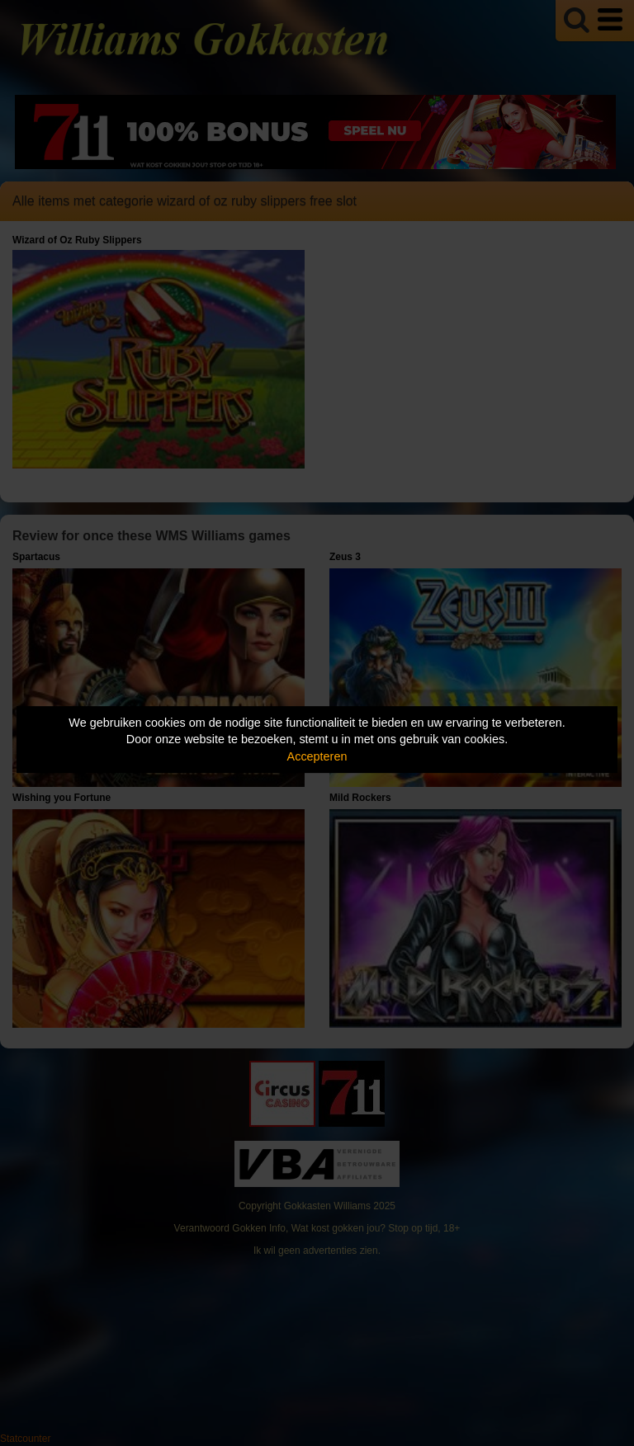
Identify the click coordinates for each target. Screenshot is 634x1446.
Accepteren (317, 756)
